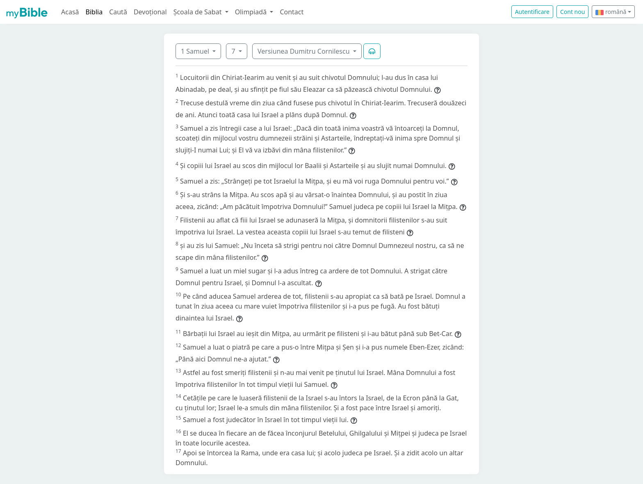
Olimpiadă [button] (252, 11)
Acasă (70, 11)
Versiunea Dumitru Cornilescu (304, 51)
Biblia (94, 11)
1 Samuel (196, 51)
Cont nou (572, 12)
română (610, 12)
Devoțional (150, 11)
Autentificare (532, 12)
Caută (118, 11)
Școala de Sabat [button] (198, 11)
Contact (291, 11)
